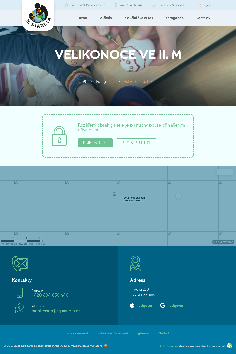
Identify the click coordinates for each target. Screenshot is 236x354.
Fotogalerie (175, 18)
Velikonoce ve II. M (138, 81)
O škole (106, 18)
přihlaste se (95, 142)
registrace (142, 333)
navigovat (144, 305)
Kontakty (203, 18)
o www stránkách (77, 333)
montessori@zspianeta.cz (174, 5)
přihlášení (163, 333)
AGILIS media (168, 346)
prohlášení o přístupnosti (112, 333)
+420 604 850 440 (131, 5)
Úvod (83, 18)
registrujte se (136, 142)
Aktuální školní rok (139, 18)
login (207, 5)
